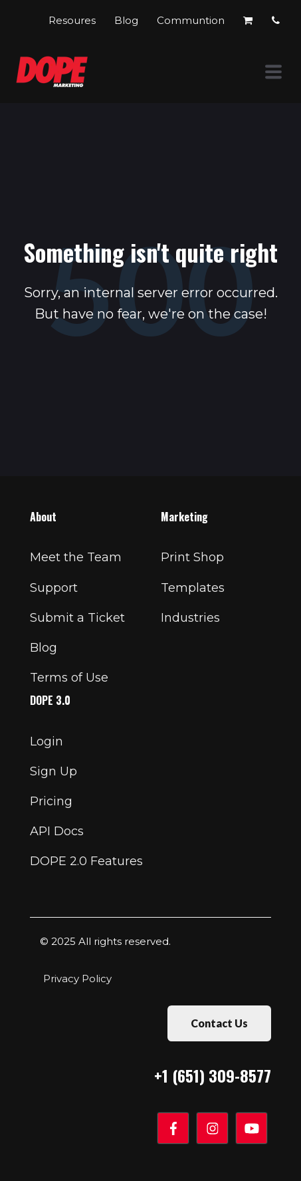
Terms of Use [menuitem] (69, 677)
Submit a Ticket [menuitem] (77, 617)
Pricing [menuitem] (51, 801)
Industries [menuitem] (190, 617)
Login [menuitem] (46, 741)
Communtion (192, 20)
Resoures (73, 20)
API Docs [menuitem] (57, 831)
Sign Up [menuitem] (53, 771)
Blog (127, 20)
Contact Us (219, 1023)
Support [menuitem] (54, 588)
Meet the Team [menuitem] (76, 557)
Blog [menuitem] (43, 647)
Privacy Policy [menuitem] (77, 978)
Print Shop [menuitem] (192, 557)
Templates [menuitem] (193, 588)
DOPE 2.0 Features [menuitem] (86, 861)
